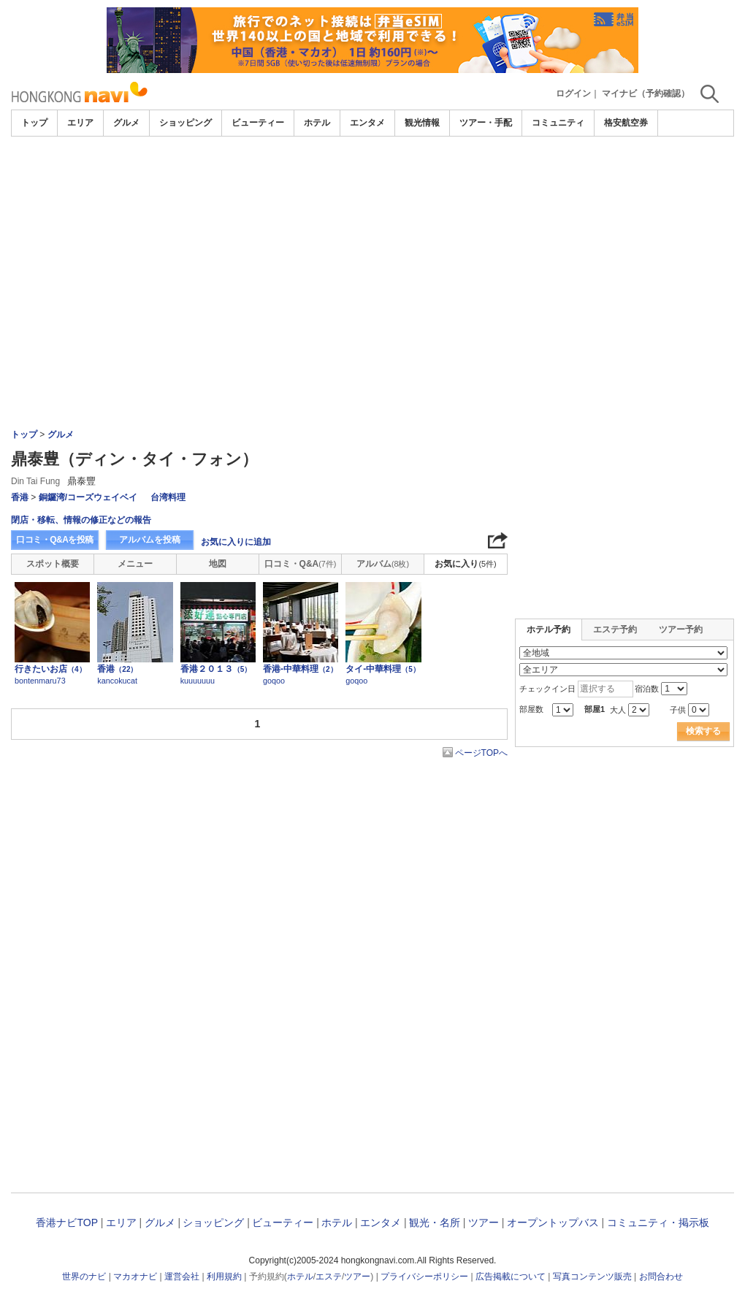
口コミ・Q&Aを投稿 (54, 540)
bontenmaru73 (40, 680)
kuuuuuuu (197, 680)
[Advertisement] (372, 177)
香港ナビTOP (66, 1222)
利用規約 (224, 1276)
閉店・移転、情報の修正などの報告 (81, 520)
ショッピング (185, 123)
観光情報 (422, 123)
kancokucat (117, 680)
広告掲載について (510, 1276)
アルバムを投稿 (149, 540)
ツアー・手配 (485, 123)
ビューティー (258, 123)
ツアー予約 (681, 629)
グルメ (126, 123)
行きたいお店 (50, 669)
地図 (217, 564)
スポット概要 (52, 564)
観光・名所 (434, 1222)
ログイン (573, 93)
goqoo (274, 680)
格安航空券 (626, 123)
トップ (34, 123)
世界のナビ (84, 1276)
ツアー (483, 1222)
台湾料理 (168, 497)
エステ (329, 1276)
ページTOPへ (481, 753)
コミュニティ (558, 123)
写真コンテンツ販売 (592, 1276)
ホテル (317, 123)
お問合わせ (661, 1276)
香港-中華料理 (300, 669)
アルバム (382, 564)
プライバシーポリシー (424, 1276)
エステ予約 (615, 629)
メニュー (135, 564)
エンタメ (367, 123)
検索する (703, 731)
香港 (19, 497)
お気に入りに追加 (236, 542)
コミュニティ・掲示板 (658, 1222)
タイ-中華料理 (382, 669)
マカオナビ (135, 1276)
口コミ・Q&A (300, 564)
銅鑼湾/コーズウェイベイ (88, 497)
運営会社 (181, 1276)
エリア (80, 123)
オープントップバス (553, 1222)
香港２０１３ (216, 669)
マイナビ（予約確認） (645, 93)
